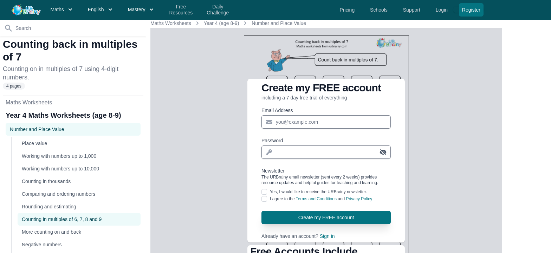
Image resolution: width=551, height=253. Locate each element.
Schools (379, 10)
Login (442, 10)
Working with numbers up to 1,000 (59, 156)
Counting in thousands (46, 181)
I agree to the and (321, 198)
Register (471, 10)
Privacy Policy (359, 198)
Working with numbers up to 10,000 (60, 168)
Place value (34, 143)
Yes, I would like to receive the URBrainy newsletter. (318, 191)
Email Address (277, 110)
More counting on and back (51, 232)
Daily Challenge (218, 10)
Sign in (327, 236)
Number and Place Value (279, 23)
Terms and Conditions (316, 198)
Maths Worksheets (170, 23)
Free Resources (181, 10)
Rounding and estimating (49, 206)
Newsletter (326, 177)
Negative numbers (42, 244)
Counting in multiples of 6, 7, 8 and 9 (62, 219)
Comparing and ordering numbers (58, 194)
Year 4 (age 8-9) (221, 23)
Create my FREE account (326, 217)
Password (272, 140)
